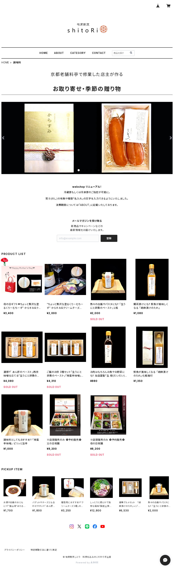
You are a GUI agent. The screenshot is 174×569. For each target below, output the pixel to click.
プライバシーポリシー (14, 550)
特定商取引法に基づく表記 (44, 550)
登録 (108, 238)
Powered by (87, 562)
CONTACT (99, 52)
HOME (43, 52)
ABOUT (59, 52)
